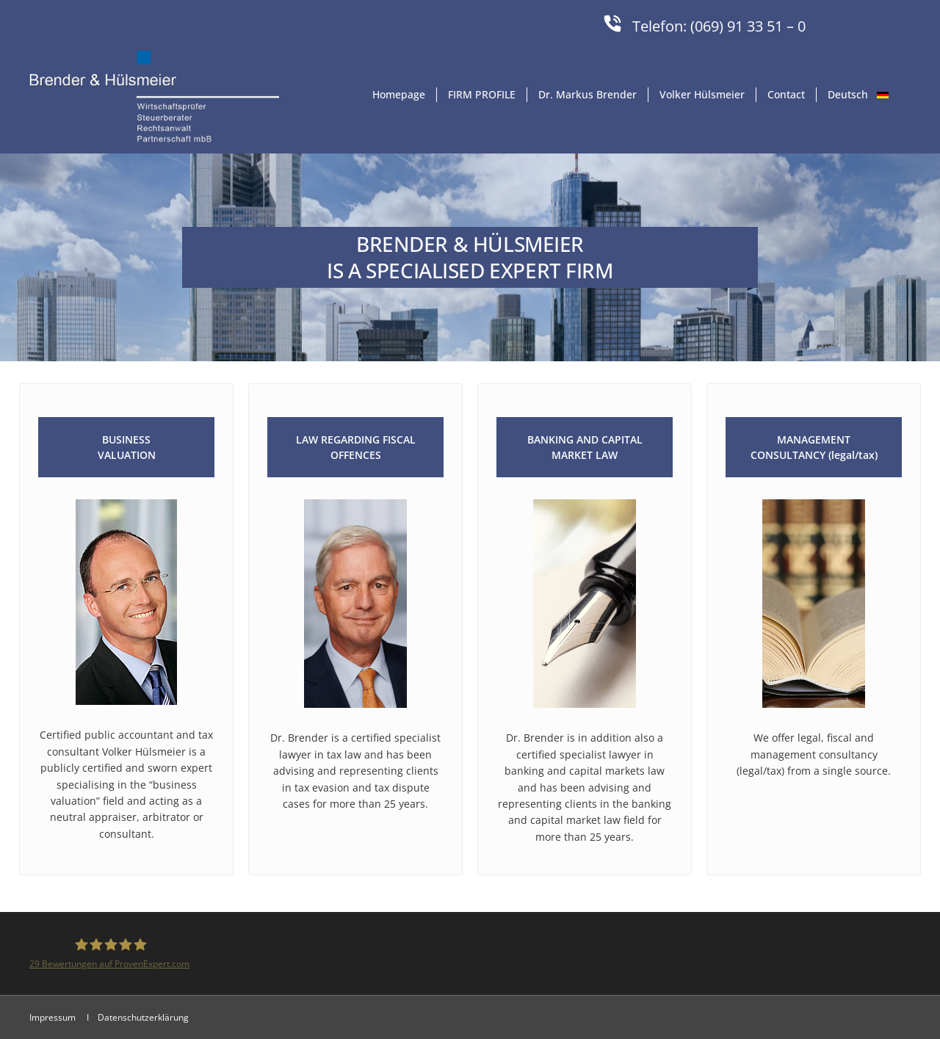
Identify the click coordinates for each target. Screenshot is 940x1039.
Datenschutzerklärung (143, 1017)
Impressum (53, 1017)
